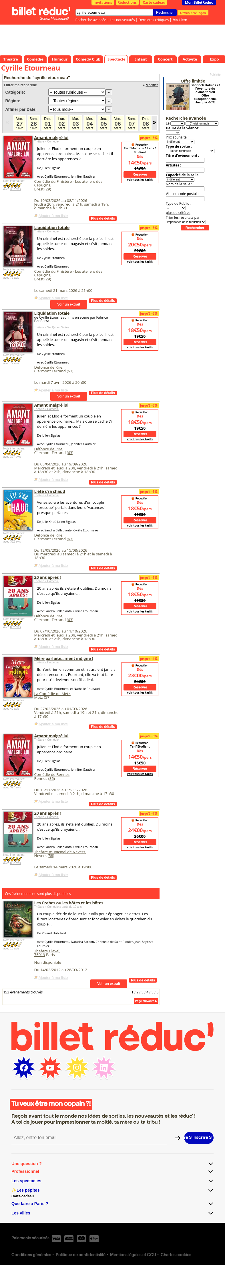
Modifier (152, 85)
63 (70, 371)
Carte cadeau (154, 2)
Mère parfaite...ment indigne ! (63, 658)
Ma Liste (179, 19)
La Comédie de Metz (52, 693)
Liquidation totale (51, 227)
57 (47, 697)
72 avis (14, 277)
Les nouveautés (122, 19)
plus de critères (178, 212)
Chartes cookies (176, 1255)
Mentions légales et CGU (133, 1255)
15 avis (14, 948)
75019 (39, 954)
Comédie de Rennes (52, 774)
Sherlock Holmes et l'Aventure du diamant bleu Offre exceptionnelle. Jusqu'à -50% (205, 93)
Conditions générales (31, 1255)
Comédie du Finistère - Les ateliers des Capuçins (68, 183)
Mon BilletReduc (199, 2)
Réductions (127, 2)
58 (51, 855)
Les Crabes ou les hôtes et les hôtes (68, 902)
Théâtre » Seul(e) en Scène (51, 327)
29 (48, 189)
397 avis (15, 189)
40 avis (14, 708)
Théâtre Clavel (46, 950)
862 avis (15, 627)
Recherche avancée (90, 19)
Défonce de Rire (48, 367)
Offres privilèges (193, 12)
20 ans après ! (47, 577)
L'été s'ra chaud (49, 491)
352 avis (15, 541)
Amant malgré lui (51, 137)
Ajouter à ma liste (53, 216)
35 (51, 778)
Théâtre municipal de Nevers (59, 851)
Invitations (102, 2)
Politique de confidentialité (80, 1255)
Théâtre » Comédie (46, 141)
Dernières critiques (153, 19)
